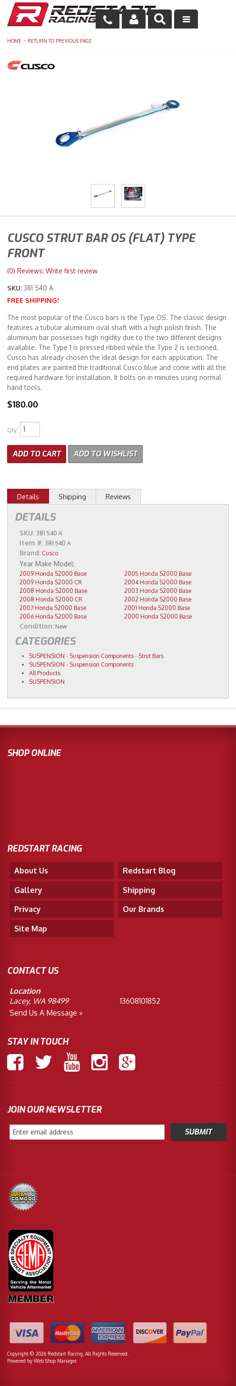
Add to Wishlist (105, 454)
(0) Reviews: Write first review (52, 271)
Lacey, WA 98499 (39, 1001)
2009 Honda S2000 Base (53, 573)
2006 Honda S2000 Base (53, 616)
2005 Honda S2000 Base (157, 573)
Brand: (30, 553)
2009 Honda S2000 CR (51, 582)
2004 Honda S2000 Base (157, 582)
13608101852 (140, 1001)
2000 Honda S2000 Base (158, 616)
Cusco (50, 553)
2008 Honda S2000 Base (53, 590)
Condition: (37, 626)
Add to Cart (36, 454)
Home (14, 41)
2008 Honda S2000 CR (51, 599)
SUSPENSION (47, 655)
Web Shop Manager (55, 1361)
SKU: (15, 288)
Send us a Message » (46, 1013)
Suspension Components (101, 655)
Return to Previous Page (60, 41)
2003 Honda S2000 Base (157, 590)
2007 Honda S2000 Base (53, 607)
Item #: (32, 543)
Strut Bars (151, 655)
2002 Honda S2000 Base (157, 599)
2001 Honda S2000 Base (157, 607)
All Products (44, 673)
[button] (160, 19)
